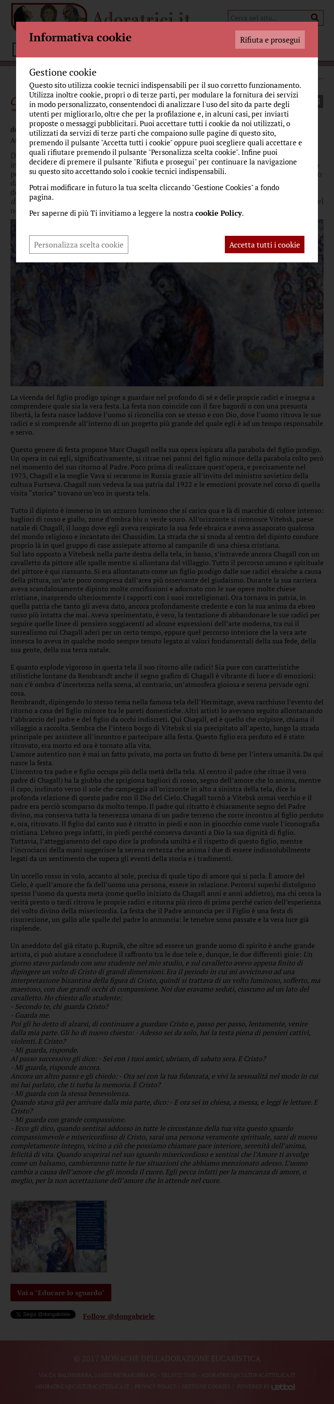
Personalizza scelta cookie (79, 244)
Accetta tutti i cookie (264, 244)
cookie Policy (218, 213)
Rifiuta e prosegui (270, 39)
